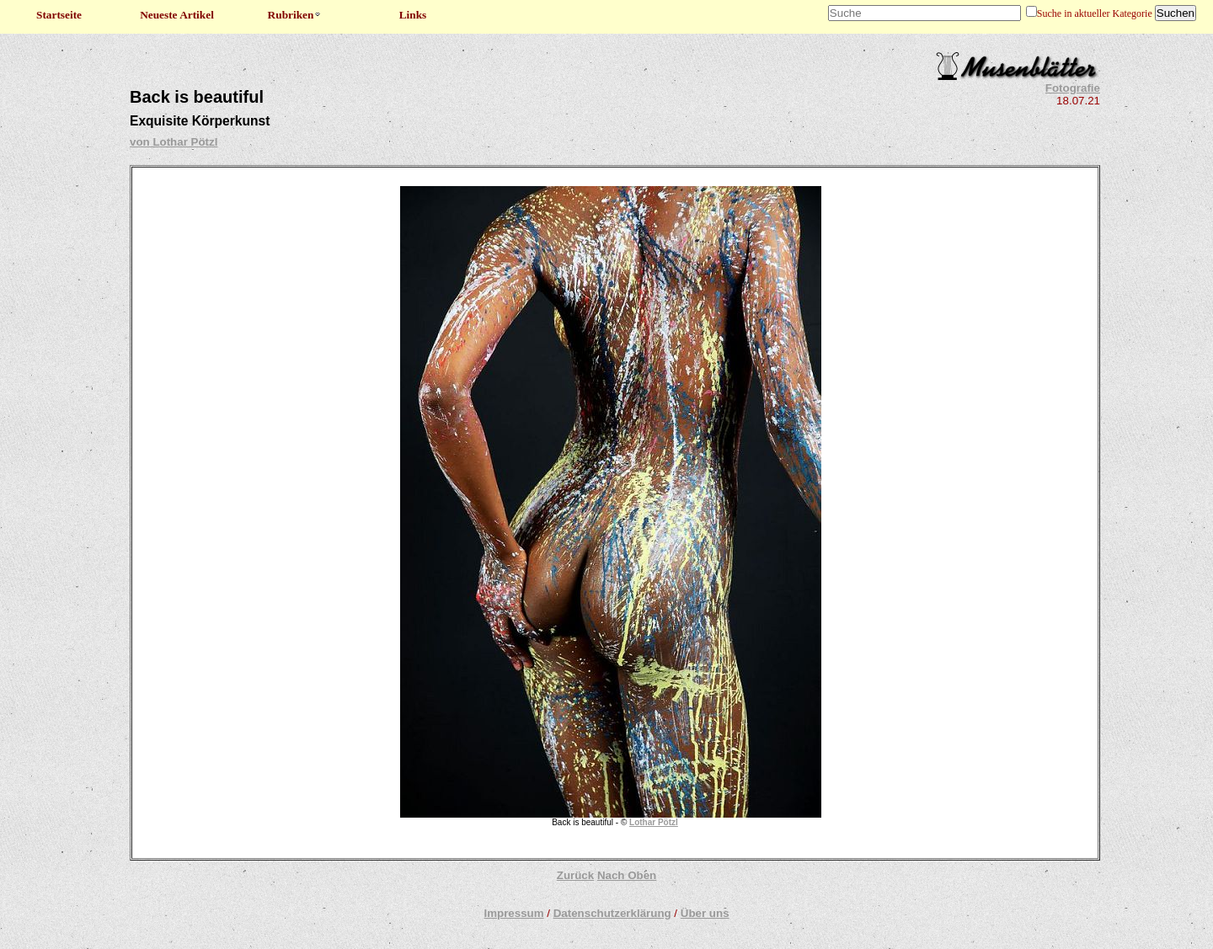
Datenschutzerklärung (612, 913)
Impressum (513, 913)
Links (413, 14)
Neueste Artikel (177, 14)
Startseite (59, 14)
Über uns (705, 913)
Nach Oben (626, 875)
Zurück (575, 875)
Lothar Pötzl (653, 822)
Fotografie (1072, 88)
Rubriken (295, 14)
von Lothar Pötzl (173, 142)
